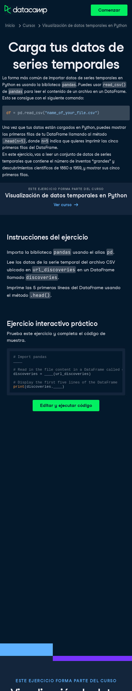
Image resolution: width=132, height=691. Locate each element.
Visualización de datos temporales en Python (84, 25)
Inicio (10, 25)
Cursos (29, 25)
